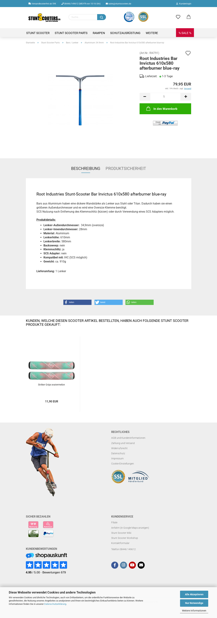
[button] (77, 302)
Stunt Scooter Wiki (121, 532)
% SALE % (185, 33)
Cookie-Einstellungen (122, 463)
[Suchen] (101, 17)
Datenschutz (118, 453)
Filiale (114, 522)
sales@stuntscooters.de (118, 3)
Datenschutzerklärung (55, 604)
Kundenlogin (183, 3)
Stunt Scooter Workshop (124, 538)
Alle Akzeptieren (194, 594)
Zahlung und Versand (123, 443)
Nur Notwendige (194, 603)
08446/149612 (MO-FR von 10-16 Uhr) (80, 3)
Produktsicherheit (126, 168)
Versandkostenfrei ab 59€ (42, 3)
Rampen (99, 33)
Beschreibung (85, 168)
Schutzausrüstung (125, 33)
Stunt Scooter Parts (71, 33)
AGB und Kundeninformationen (128, 437)
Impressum (117, 458)
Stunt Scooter (37, 33)
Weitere (152, 33)
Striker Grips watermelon (51, 384)
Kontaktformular (120, 543)
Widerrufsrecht (119, 448)
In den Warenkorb (161, 108)
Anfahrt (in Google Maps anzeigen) (130, 527)
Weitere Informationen (194, 610)
